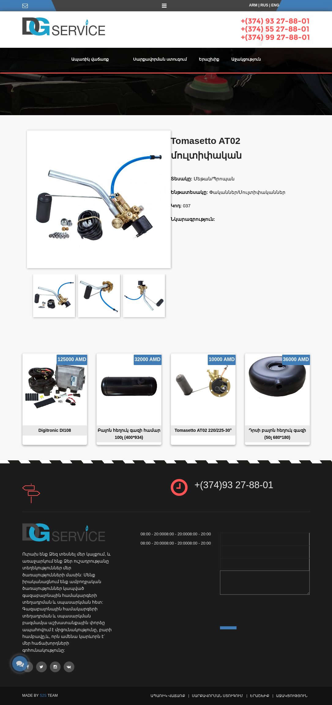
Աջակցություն (246, 59)
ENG (275, 5)
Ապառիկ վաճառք (90, 59)
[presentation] (266, 609)
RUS (264, 5)
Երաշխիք (209, 59)
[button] (121, 56)
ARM (253, 5)
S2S (43, 695)
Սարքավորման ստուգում (160, 59)
